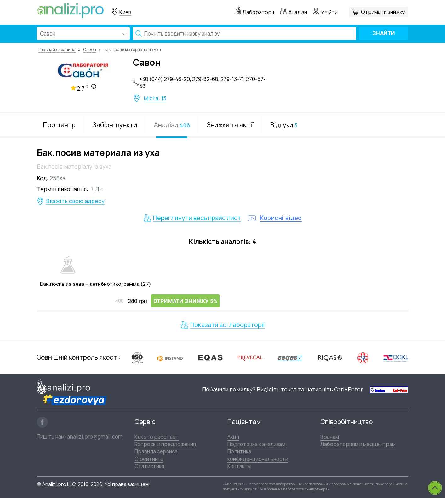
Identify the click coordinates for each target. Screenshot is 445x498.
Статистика (149, 466)
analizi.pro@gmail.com (95, 436)
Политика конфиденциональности (257, 455)
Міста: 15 (155, 98)
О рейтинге (148, 458)
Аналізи (297, 12)
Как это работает (156, 436)
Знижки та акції (230, 124)
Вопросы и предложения (165, 444)
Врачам (329, 436)
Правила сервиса (156, 451)
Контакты (239, 466)
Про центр (59, 124)
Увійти (329, 12)
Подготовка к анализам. (257, 444)
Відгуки (283, 124)
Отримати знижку (383, 11)
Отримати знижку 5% (185, 301)
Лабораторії (258, 12)
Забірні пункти (114, 124)
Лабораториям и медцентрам (358, 444)
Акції (233, 436)
